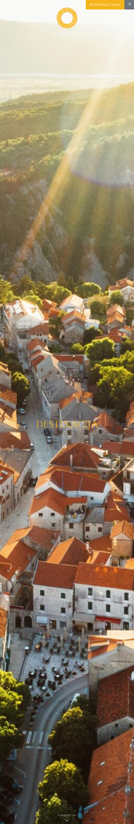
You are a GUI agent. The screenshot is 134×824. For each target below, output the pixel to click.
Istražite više (67, 819)
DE (80, 5)
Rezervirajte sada (105, 5)
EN (73, 5)
